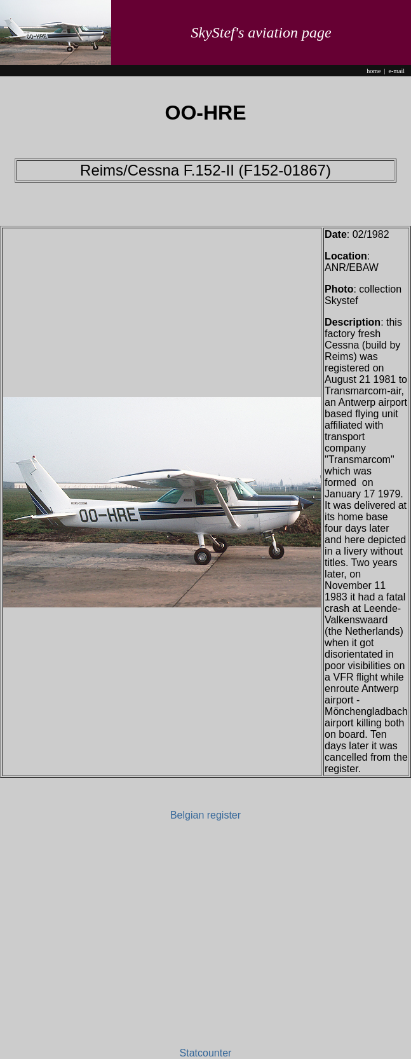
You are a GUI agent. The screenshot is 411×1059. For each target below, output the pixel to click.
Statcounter (206, 1053)
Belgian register (205, 815)
